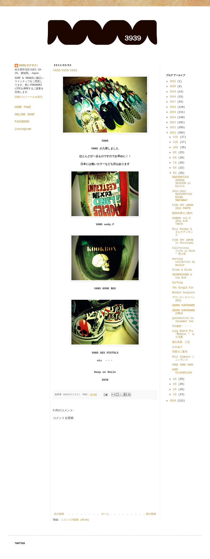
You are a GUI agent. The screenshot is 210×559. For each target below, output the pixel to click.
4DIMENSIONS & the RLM (182, 276)
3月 (175, 384)
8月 (175, 157)
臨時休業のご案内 (182, 213)
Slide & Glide (182, 269)
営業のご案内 (179, 351)
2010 (173, 400)
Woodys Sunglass (183, 292)
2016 (173, 107)
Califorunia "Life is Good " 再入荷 (183, 251)
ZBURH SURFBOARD (183, 305)
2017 (173, 101)
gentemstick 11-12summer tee (183, 320)
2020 (173, 86)
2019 (173, 91)
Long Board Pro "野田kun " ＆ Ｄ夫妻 (184, 334)
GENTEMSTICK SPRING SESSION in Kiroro (181, 182)
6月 (175, 167)
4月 (175, 379)
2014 (173, 117)
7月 (175, 162)
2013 (173, 122)
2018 (173, 96)
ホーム (105, 514)
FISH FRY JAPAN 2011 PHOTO (182, 207)
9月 (175, 152)
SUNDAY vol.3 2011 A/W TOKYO (181, 221)
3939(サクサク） (29, 65)
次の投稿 (59, 514)
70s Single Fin (182, 287)
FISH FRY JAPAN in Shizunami (182, 242)
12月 (176, 137)
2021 (173, 81)
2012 (173, 127)
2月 (175, 389)
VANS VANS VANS (65, 70)
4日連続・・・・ (181, 326)
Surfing (177, 282)
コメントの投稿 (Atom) (75, 519)
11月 (176, 142)
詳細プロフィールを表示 (28, 97)
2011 (173, 132)
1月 (175, 394)
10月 (176, 147)
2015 (173, 112)
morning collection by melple (183, 262)
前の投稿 (151, 514)
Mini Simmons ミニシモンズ (183, 358)
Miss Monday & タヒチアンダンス (182, 232)
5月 (175, 173)
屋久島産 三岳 (181, 342)
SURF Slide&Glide (182, 371)
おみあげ (177, 347)
